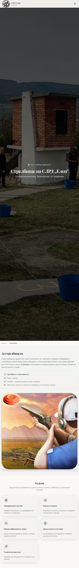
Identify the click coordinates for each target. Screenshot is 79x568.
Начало (4, 343)
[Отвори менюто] (75, 4)
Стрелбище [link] (13, 343)
